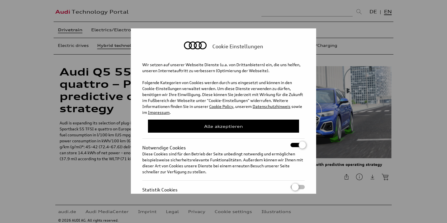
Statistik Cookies (223, 187)
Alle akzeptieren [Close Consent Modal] (223, 126)
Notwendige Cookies (223, 145)
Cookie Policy (221, 106)
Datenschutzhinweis (271, 106)
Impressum (159, 112)
